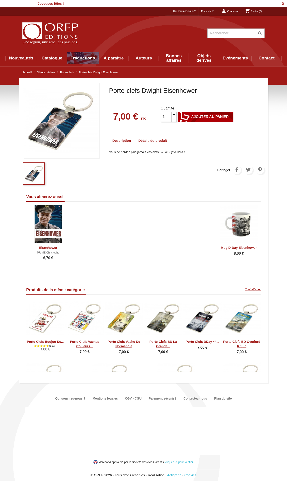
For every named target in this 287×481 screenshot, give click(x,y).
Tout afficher (253, 289)
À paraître (114, 58)
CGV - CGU (133, 398)
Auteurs (144, 58)
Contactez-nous (195, 398)
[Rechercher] (236, 33)
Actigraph (174, 475)
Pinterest (259, 169)
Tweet (248, 169)
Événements (235, 58)
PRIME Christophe (48, 252)
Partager (236, 169)
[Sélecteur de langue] (208, 11)
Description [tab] (121, 140)
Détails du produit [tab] (152, 140)
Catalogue (52, 58)
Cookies (190, 475)
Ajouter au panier (206, 117)
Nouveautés (21, 58)
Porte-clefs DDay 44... (202, 341)
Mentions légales (105, 398)
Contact (266, 58)
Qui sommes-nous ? (184, 11)
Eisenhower (48, 247)
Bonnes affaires (174, 58)
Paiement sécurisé (162, 398)
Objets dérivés (203, 58)
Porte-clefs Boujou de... (45, 341)
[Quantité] (166, 117)
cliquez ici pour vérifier (179, 462)
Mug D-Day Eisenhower (239, 247)
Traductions (83, 58)
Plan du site (223, 398)
